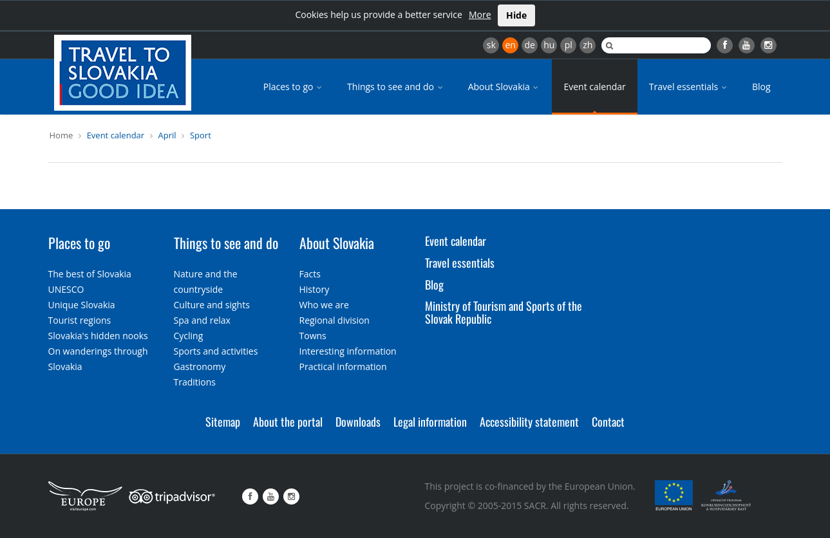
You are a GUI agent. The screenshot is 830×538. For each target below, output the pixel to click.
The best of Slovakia (89, 274)
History (314, 289)
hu (548, 45)
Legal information (430, 421)
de (530, 45)
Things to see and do (396, 86)
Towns (312, 335)
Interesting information (348, 351)
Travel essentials (689, 86)
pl (568, 45)
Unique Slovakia (81, 305)
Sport (200, 135)
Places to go (293, 86)
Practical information (343, 366)
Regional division (334, 320)
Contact (608, 421)
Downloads (358, 421)
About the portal (288, 421)
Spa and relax (202, 320)
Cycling (188, 335)
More (480, 14)
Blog (761, 86)
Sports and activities (216, 351)
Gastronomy (200, 366)
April (167, 135)
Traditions (195, 382)
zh (587, 45)
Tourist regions (79, 320)
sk (491, 45)
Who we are (324, 305)
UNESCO (66, 289)
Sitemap (222, 421)
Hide (516, 15)
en (510, 45)
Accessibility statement (529, 421)
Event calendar (594, 86)
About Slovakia (504, 86)
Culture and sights (212, 305)
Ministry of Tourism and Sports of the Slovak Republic (503, 312)
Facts (310, 274)
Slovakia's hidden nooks (98, 335)
